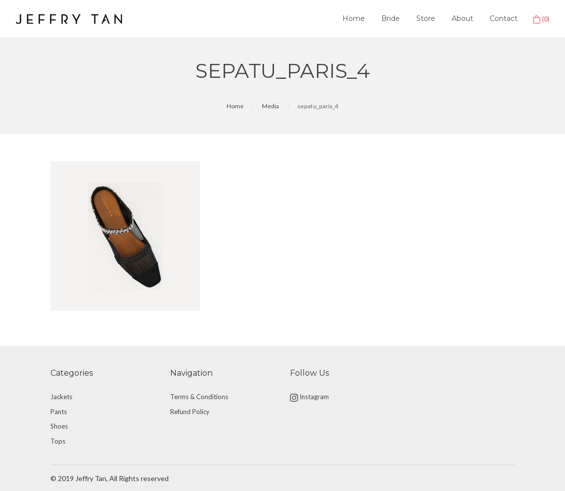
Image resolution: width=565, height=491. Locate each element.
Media (270, 106)
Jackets (61, 397)
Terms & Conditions (199, 397)
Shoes (59, 426)
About (462, 18)
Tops (57, 441)
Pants (58, 412)
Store (425, 18)
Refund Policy (190, 412)
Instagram (309, 397)
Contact (504, 18)
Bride (390, 18)
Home (353, 18)
